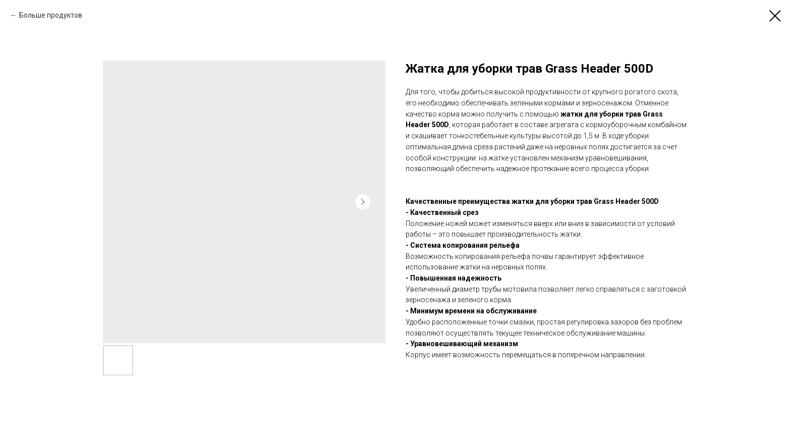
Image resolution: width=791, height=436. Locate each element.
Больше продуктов (50, 15)
